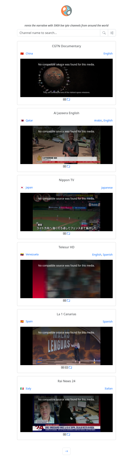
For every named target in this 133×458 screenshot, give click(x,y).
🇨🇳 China (26, 53)
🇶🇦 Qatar (26, 120)
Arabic (98, 120)
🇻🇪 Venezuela (29, 254)
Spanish (108, 254)
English (108, 53)
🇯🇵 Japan (26, 187)
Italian (109, 388)
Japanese (107, 187)
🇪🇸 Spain (26, 321)
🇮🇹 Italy (25, 388)
